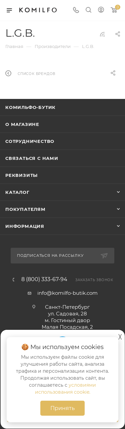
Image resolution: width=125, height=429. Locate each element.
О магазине (22, 124)
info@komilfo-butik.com (67, 293)
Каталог (17, 192)
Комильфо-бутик (30, 107)
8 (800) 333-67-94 (44, 279)
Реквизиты (21, 175)
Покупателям (25, 209)
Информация (24, 226)
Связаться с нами (31, 158)
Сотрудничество (29, 141)
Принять (62, 408)
